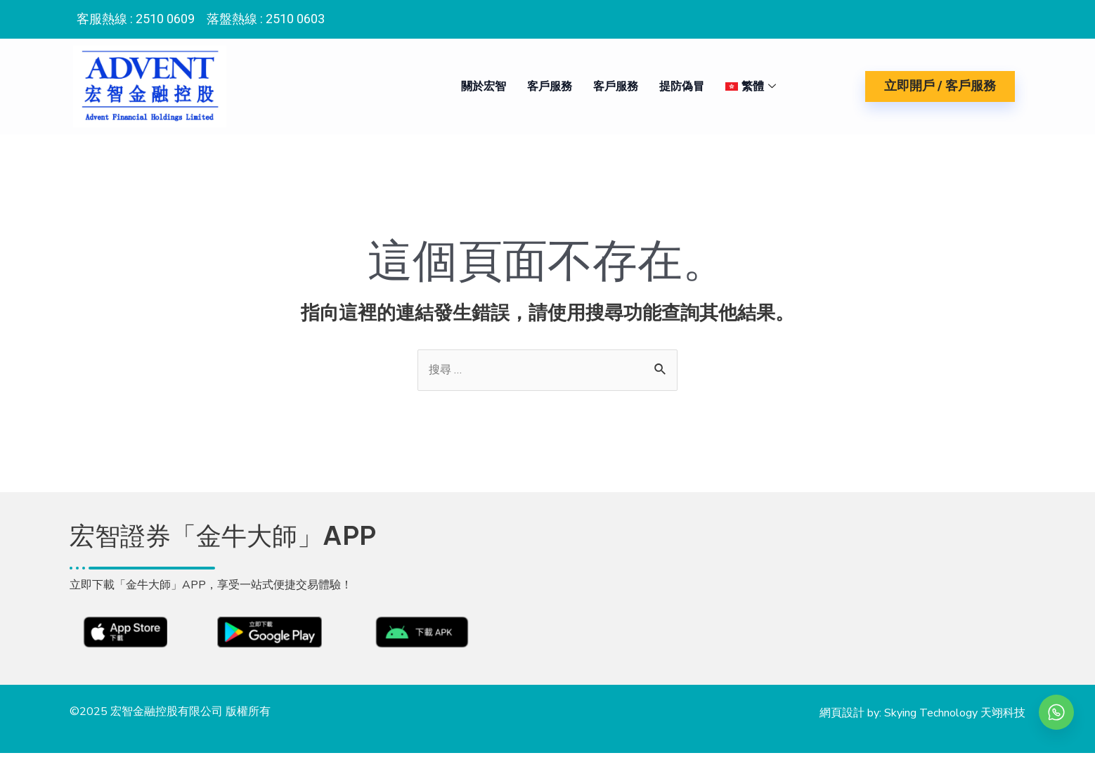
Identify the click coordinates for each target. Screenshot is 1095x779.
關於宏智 (479, 86)
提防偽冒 (677, 86)
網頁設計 (841, 725)
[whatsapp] (1056, 712)
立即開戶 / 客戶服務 (940, 86)
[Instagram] (1006, 16)
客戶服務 (545, 86)
